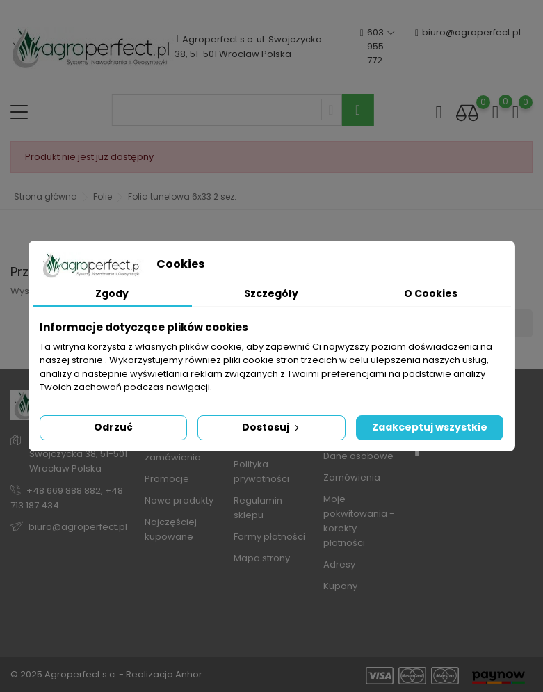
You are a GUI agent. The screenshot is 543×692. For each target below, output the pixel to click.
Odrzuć (113, 427)
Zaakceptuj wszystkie (429, 427)
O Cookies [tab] (430, 293)
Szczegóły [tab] (271, 293)
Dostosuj (272, 427)
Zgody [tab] (112, 293)
